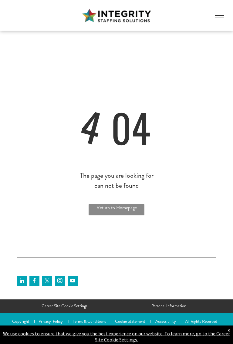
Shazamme (70, 328)
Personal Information (168, 306)
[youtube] (73, 281)
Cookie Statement (130, 321)
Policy (58, 321)
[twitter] (47, 281)
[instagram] (60, 281)
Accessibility (165, 321)
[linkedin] (22, 281)
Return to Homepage (116, 207)
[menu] (220, 15)
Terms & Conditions (89, 321)
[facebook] (34, 281)
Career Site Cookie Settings (64, 306)
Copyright (20, 321)
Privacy (45, 321)
